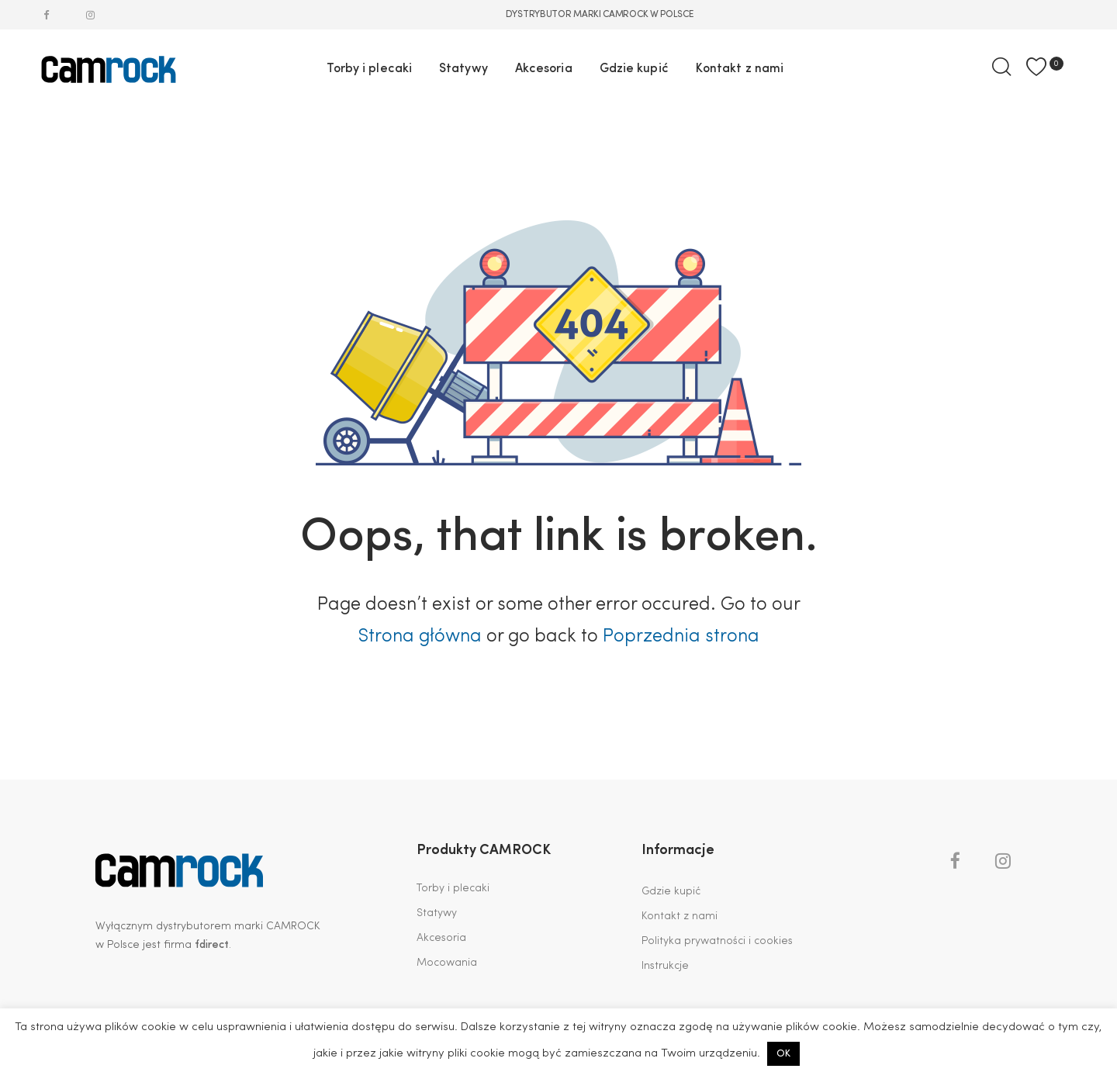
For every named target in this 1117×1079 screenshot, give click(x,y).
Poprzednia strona (681, 637)
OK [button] (783, 1054)
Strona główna (420, 637)
